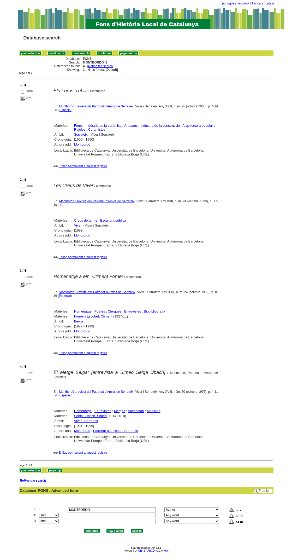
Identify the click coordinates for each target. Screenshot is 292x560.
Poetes (99, 311)
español (244, 3)
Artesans (131, 126)
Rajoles (79, 129)
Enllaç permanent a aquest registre (82, 166)
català (269, 3)
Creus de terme (86, 220)
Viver (78, 225)
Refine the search (100, 66)
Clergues (114, 311)
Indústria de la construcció (160, 126)
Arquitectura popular (197, 126)
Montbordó (82, 144)
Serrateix (81, 134)
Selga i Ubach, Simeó (90, 416)
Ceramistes (96, 129)
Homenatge (83, 311)
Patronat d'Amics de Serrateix (115, 431)
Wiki (166, 550)
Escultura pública (113, 220)
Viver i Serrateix (86, 421)
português (229, 3)
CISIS (141, 550)
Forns (78, 126)
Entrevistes (132, 311)
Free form (265, 491)
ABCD (151, 550)
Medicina (153, 411)
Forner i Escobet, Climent (93, 316)
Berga (78, 321)
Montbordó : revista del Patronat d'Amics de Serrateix (96, 106)
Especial (65, 110)
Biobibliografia (154, 311)
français (257, 3)
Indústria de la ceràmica (104, 126)
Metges (119, 411)
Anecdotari (136, 411)
